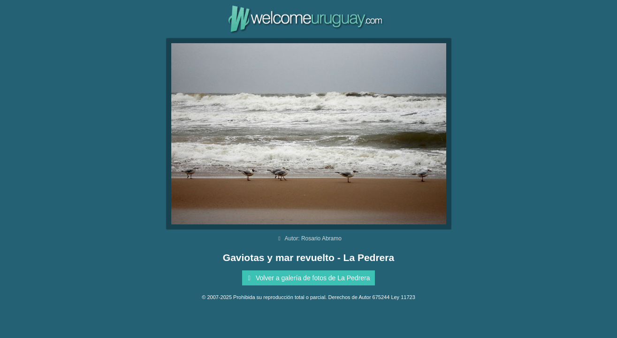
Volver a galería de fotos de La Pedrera (307, 278)
